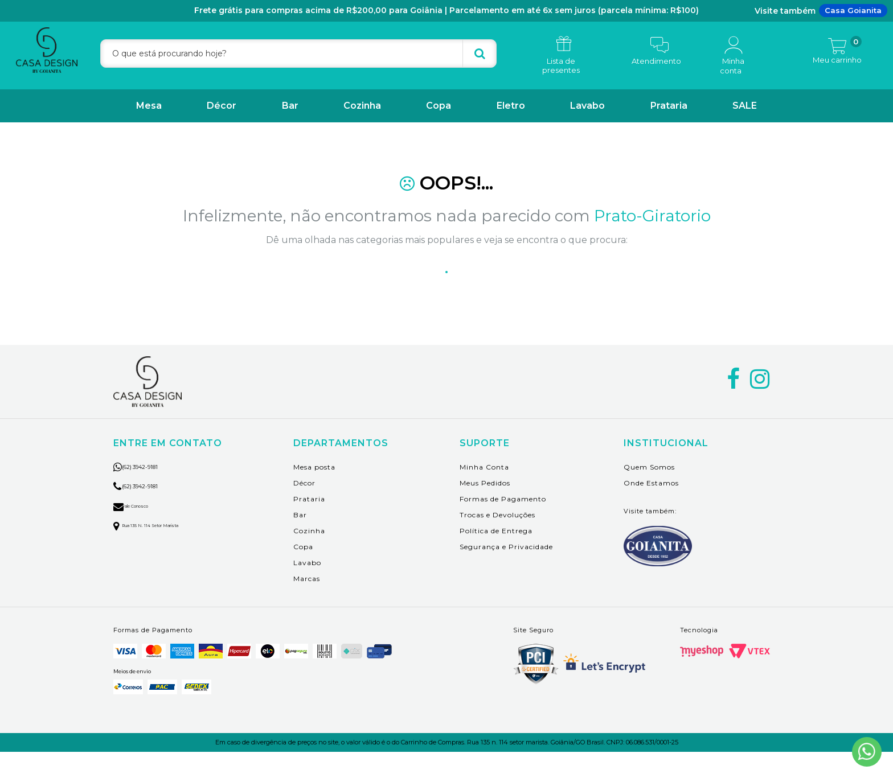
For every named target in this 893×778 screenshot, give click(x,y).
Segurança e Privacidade (506, 573)
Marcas (306, 604)
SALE (744, 105)
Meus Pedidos (485, 509)
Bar (290, 105)
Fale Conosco (141, 531)
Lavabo (587, 105)
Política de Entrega (496, 557)
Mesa (149, 105)
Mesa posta (314, 493)
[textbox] (298, 53)
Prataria (668, 105)
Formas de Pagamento (503, 525)
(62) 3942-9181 (152, 492)
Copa (438, 105)
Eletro (511, 105)
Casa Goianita (853, 10)
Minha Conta (484, 493)
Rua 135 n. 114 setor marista (165, 551)
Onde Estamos (651, 509)
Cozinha (362, 105)
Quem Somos (649, 493)
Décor (221, 105)
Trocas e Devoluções (497, 541)
